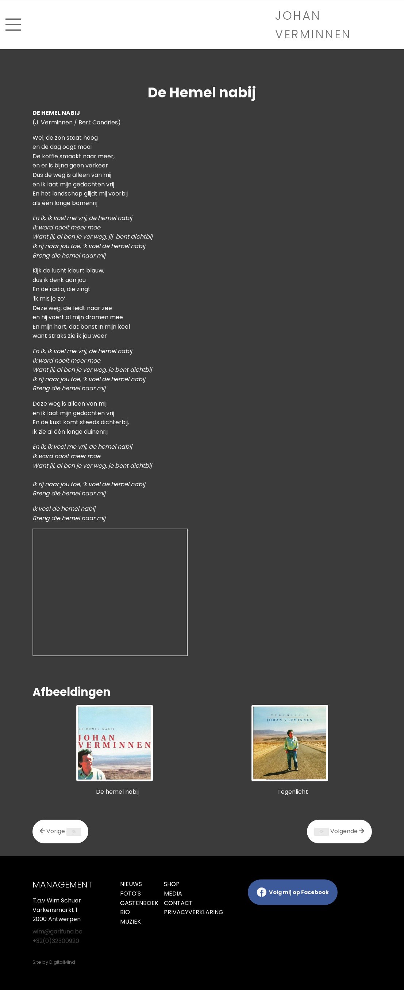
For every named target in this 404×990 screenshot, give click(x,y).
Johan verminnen (313, 24)
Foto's (130, 893)
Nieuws (131, 884)
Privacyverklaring (180, 912)
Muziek (130, 921)
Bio (125, 912)
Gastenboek (136, 903)
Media (173, 893)
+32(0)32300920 (55, 941)
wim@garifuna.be (57, 931)
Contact (178, 903)
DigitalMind (62, 962)
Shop (172, 884)
